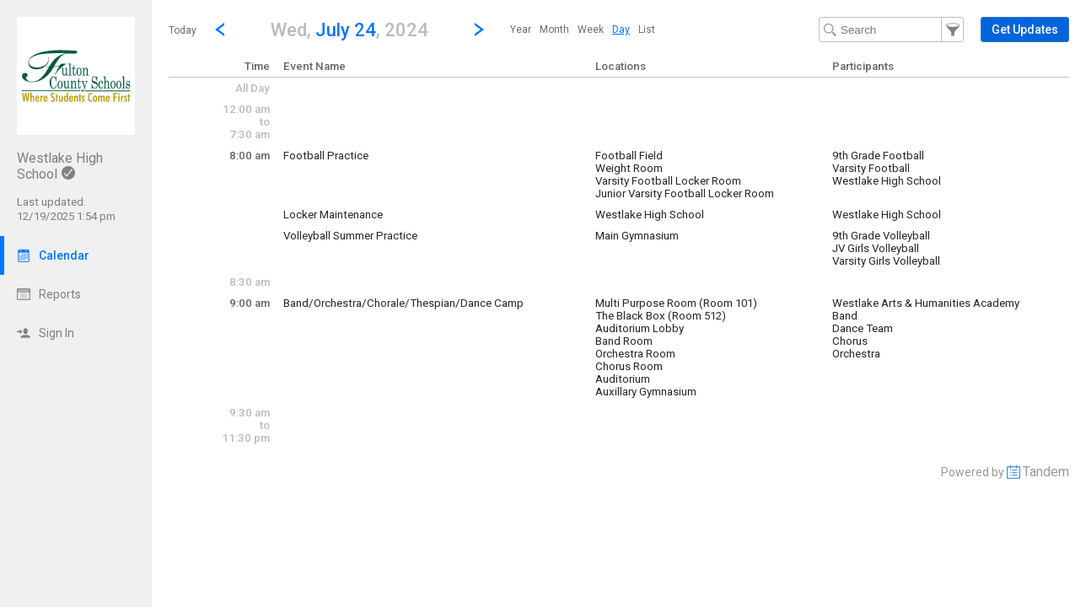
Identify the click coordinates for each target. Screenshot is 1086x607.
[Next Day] (479, 29)
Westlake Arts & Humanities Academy (925, 303)
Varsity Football (871, 168)
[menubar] (582, 29)
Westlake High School (886, 181)
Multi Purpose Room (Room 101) (676, 303)
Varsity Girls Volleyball (886, 261)
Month (554, 29)
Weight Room (629, 168)
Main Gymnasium (637, 235)
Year (520, 29)
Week (591, 29)
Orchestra (856, 353)
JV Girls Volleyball (875, 248)
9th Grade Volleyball (881, 235)
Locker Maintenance (333, 214)
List (646, 29)
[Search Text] (891, 29)
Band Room (624, 341)
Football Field (629, 155)
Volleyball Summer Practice (350, 235)
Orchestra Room (635, 353)
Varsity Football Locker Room (668, 181)
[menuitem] (520, 29)
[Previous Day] (220, 29)
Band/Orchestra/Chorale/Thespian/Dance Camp (403, 303)
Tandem (1046, 472)
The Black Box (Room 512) (660, 315)
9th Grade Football (878, 155)
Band (845, 315)
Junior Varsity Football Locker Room (684, 193)
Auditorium (622, 379)
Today (182, 30)
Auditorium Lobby (639, 328)
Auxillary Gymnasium (645, 391)
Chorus (850, 341)
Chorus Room (629, 366)
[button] (349, 29)
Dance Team (862, 328)
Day (621, 29)
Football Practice (325, 155)
